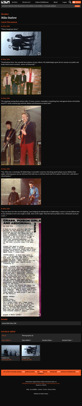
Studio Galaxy (44, 393)
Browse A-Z (26, 2)
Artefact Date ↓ (47, 340)
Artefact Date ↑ (67, 340)
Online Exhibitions (42, 2)
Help (27, 389)
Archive (14, 2)
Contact (40, 389)
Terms (45, 389)
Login (65, 2)
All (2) (4, 335)
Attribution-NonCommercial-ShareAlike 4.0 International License (41, 383)
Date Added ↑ (26, 340)
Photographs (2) (27, 335)
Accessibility (33, 389)
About (56, 2)
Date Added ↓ (6, 340)
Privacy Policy (52, 389)
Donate (77, 6)
